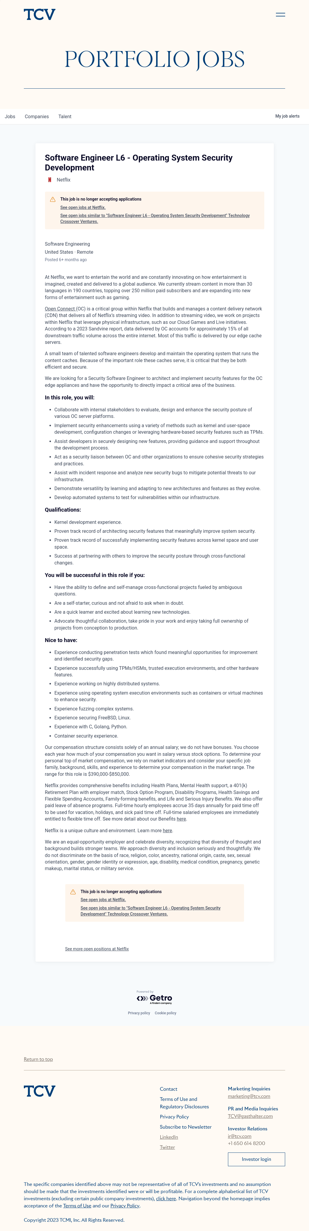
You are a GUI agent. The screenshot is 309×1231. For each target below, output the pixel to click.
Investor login (256, 1159)
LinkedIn (169, 1137)
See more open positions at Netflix (97, 949)
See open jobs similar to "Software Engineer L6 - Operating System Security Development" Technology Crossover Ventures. (155, 218)
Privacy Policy (174, 1117)
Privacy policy (139, 1013)
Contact (169, 1089)
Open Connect (60, 309)
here (181, 819)
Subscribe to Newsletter (186, 1127)
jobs (10, 116)
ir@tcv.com (239, 1136)
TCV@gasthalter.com (250, 1116)
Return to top (38, 1059)
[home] (86, 15)
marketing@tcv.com (249, 1096)
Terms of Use (77, 1206)
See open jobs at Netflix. (83, 207)
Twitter (167, 1147)
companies (37, 116)
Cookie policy (165, 1013)
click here (166, 1198)
